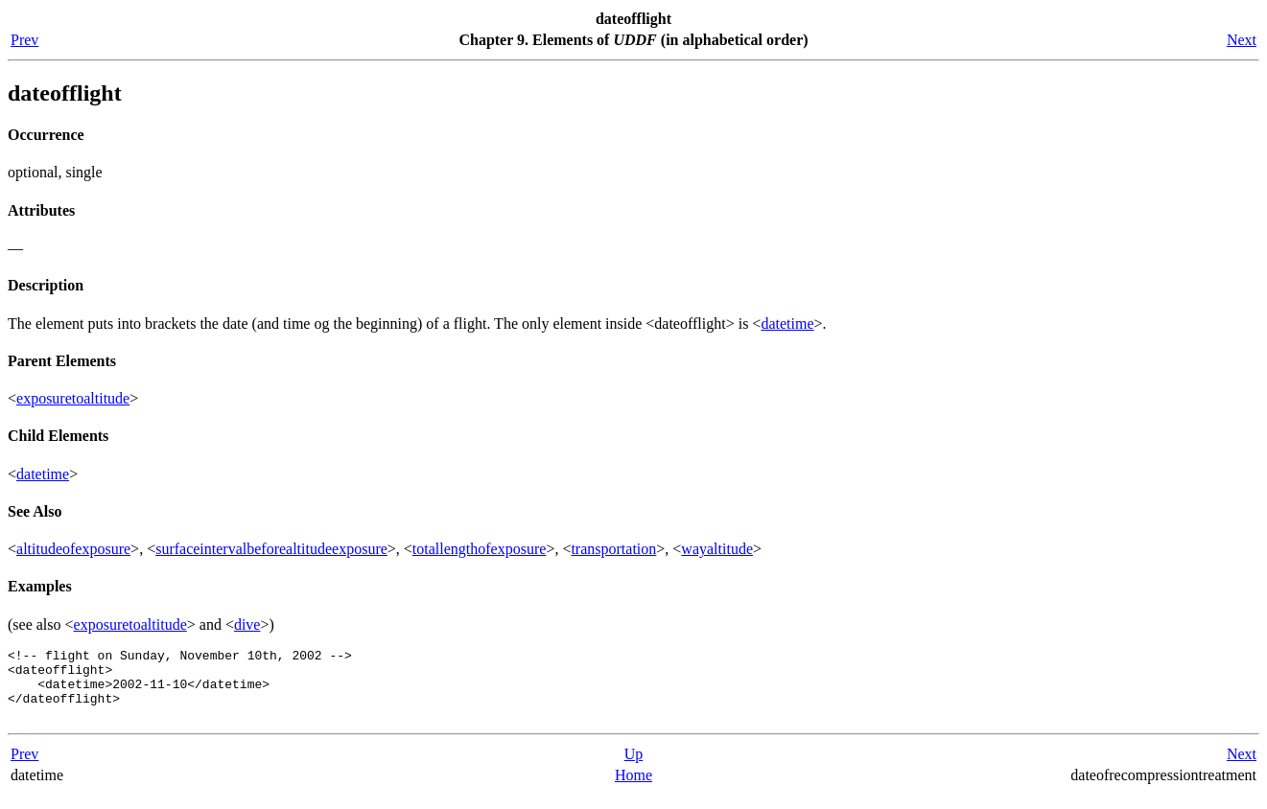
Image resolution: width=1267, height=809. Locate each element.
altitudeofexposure (73, 549)
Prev (24, 40)
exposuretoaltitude (72, 398)
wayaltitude (717, 549)
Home (633, 789)
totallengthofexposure (479, 549)
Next (1241, 40)
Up (634, 768)
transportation (613, 549)
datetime (787, 323)
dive (247, 624)
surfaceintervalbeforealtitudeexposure (271, 549)
